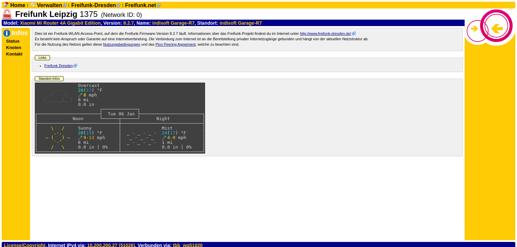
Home (17, 5)
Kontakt (14, 54)
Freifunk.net (140, 5)
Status (13, 41)
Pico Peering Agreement (175, 44)
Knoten (13, 47)
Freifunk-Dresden (93, 5)
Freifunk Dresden (58, 66)
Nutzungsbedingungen (121, 44)
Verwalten (49, 5)
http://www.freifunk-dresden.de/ (325, 33)
